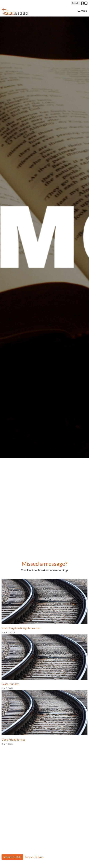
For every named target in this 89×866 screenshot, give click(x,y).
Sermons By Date (12, 857)
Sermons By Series (34, 857)
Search (75, 3)
